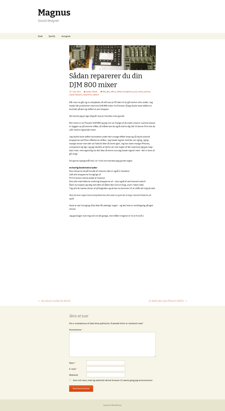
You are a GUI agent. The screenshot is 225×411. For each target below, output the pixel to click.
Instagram (65, 36)
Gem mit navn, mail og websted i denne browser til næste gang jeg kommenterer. (113, 380)
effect (113, 91)
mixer (140, 91)
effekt (119, 91)
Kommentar (76, 329)
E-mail (73, 368)
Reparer (78, 94)
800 (103, 91)
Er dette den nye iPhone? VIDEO (168, 301)
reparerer (87, 94)
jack (135, 91)
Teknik (94, 91)
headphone (128, 91)
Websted (73, 374)
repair (71, 94)
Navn (72, 362)
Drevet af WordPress (112, 405)
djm (108, 91)
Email (40, 36)
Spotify (52, 36)
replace (95, 94)
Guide (88, 91)
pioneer (147, 91)
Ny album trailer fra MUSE (54, 301)
